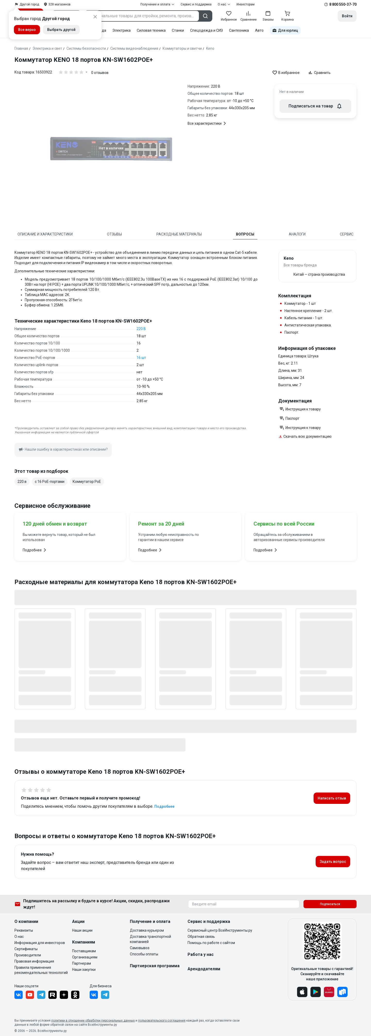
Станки (178, 30)
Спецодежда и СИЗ (206, 30)
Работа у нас (201, 954)
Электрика (121, 30)
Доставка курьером (147, 930)
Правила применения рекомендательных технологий (41, 970)
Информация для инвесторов (39, 943)
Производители (27, 955)
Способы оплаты (144, 954)
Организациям (84, 957)
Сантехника (239, 30)
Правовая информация (34, 961)
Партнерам (81, 963)
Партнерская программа (155, 965)
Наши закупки (84, 969)
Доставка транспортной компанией (150, 939)
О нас (19, 936)
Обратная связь (201, 936)
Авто (259, 30)
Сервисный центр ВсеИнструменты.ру (220, 930)
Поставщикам (84, 951)
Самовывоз (139, 948)
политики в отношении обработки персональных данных (93, 1020)
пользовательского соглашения (161, 1020)
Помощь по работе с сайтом (211, 943)
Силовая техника (151, 30)
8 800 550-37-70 (343, 4)
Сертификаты (26, 949)
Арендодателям (204, 968)
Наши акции (82, 930)
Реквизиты (23, 930)
